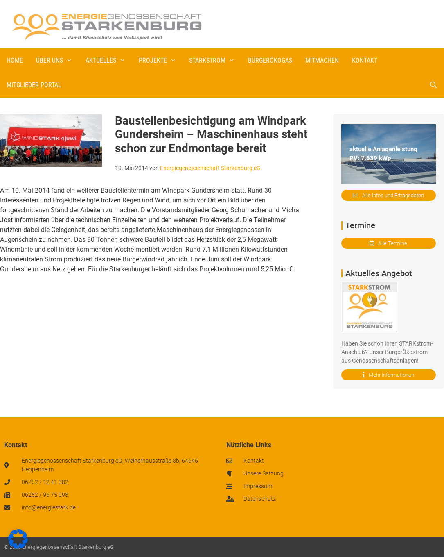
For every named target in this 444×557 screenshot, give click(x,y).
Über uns (57, 60)
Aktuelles (109, 60)
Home (15, 60)
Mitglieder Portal (34, 85)
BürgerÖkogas (270, 60)
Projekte (161, 60)
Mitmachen (322, 60)
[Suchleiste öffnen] (433, 85)
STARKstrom (215, 60)
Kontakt (364, 60)
